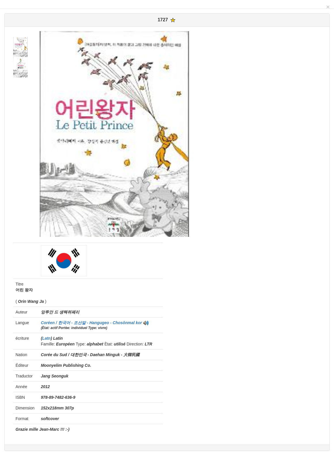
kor (139, 322)
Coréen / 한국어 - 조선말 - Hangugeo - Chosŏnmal (88, 322)
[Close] (328, 7)
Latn (46, 338)
